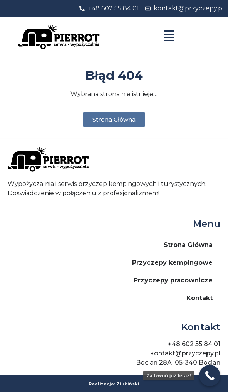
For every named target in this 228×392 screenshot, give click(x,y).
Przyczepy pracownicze (173, 280)
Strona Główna (188, 244)
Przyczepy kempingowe (172, 262)
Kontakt (199, 298)
